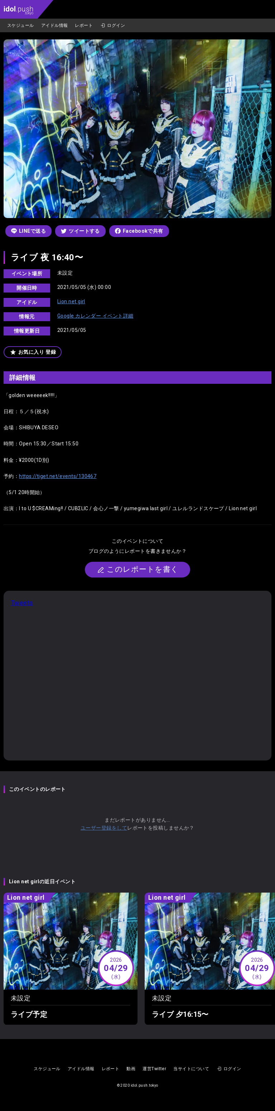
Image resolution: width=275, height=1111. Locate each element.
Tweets (22, 603)
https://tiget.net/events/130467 (57, 476)
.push (18, 10)
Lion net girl (71, 301)
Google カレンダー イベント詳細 (95, 316)
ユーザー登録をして (104, 828)
